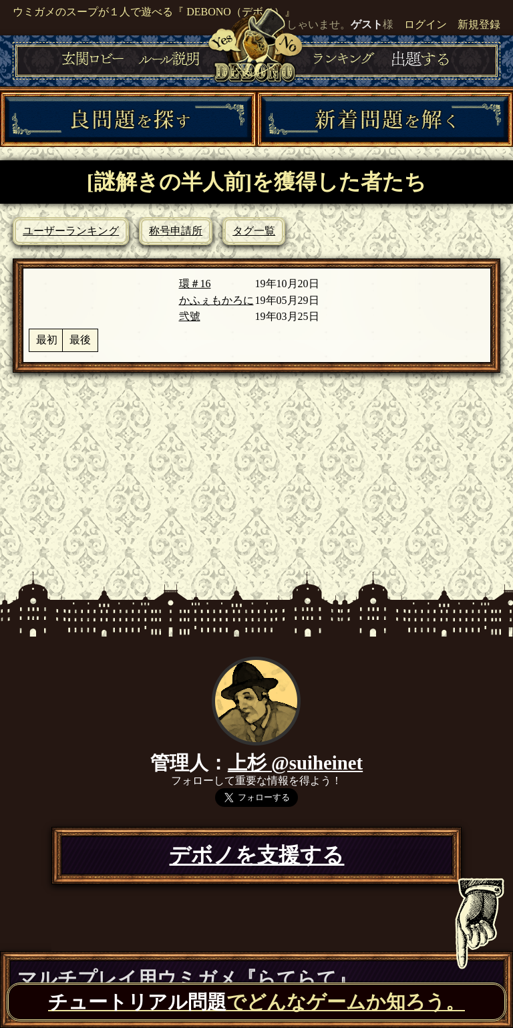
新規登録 (479, 24)
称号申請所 (175, 230)
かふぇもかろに (216, 300)
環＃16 (195, 283)
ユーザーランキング (71, 230)
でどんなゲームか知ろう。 (256, 1002)
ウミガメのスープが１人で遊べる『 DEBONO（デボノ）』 (154, 11)
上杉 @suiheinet (295, 763)
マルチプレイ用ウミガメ (186, 978)
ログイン (425, 24)
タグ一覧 (253, 230)
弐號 (189, 316)
